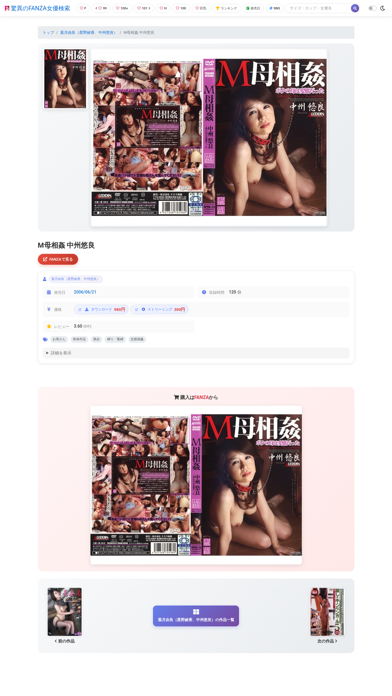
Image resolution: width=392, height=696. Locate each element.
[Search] (105, 19)
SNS (286, 7)
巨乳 (205, 7)
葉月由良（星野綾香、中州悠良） (88, 42)
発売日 (263, 7)
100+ (121, 7)
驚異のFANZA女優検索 (36, 13)
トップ (48, 42)
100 (184, 7)
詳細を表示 (61, 367)
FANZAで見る (60, 269)
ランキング (233, 7)
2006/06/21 (85, 304)
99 (99, 7)
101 (144, 7)
